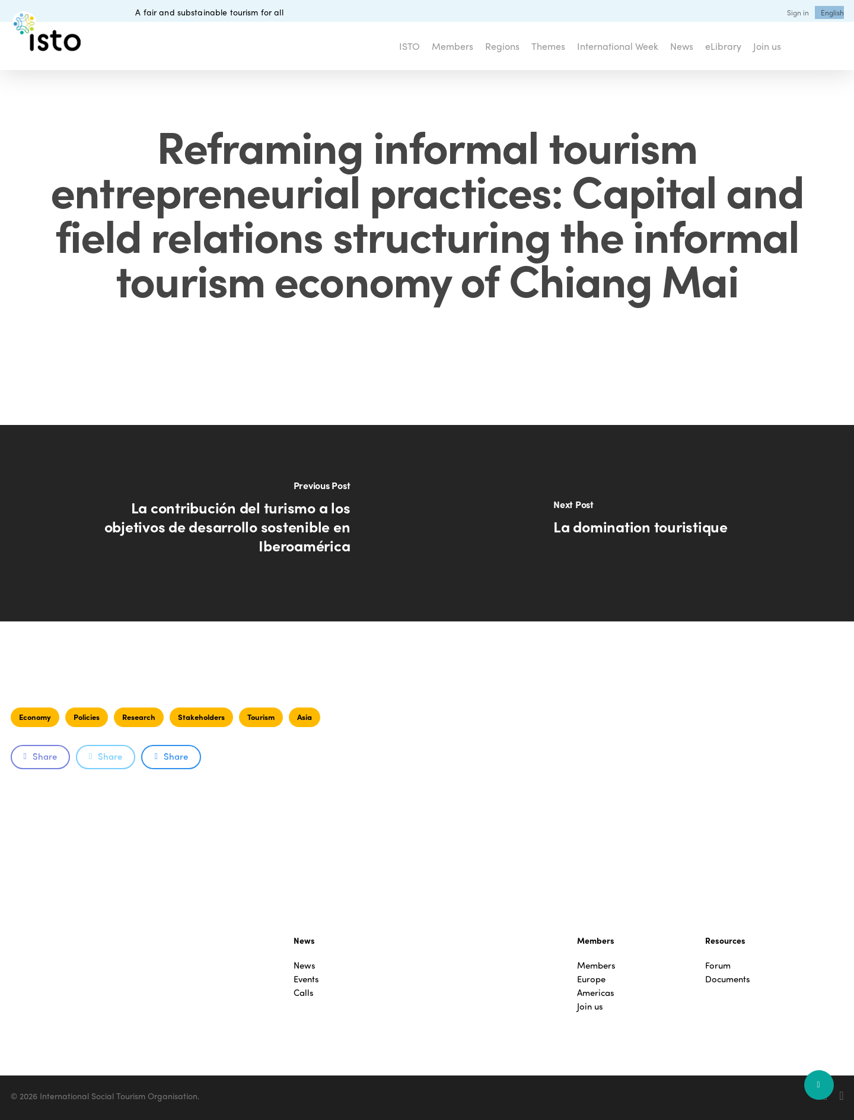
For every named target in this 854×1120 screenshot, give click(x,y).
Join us (590, 1006)
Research (138, 716)
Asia (304, 716)
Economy (35, 716)
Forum (718, 965)
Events (306, 979)
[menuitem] (832, 12)
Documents (727, 979)
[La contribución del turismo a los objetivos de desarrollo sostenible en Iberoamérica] (213, 523)
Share (40, 756)
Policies (87, 716)
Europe (591, 979)
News (305, 965)
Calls (304, 992)
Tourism (261, 716)
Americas (595, 992)
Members (596, 965)
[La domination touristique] (640, 523)
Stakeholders (201, 716)
